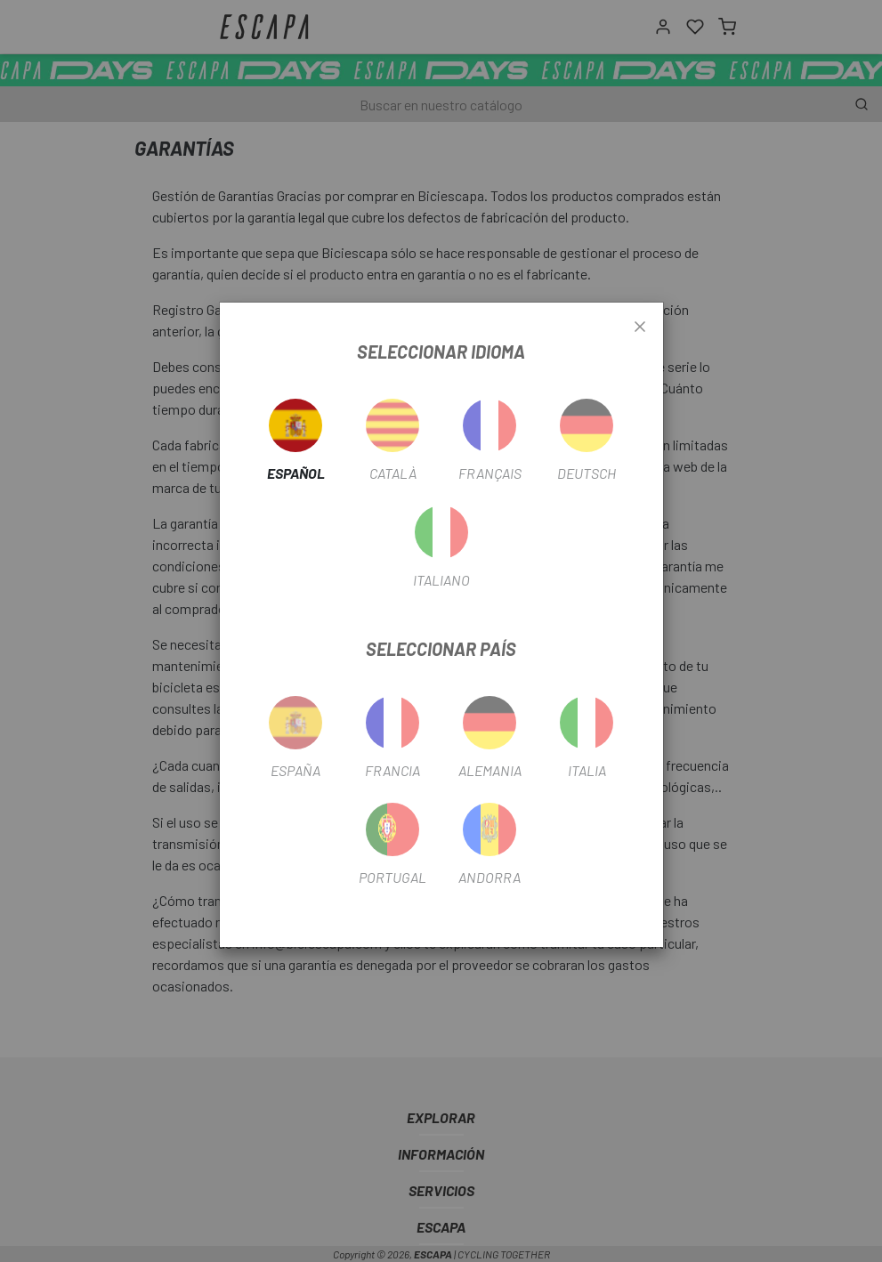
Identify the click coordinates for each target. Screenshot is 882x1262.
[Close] (640, 327)
